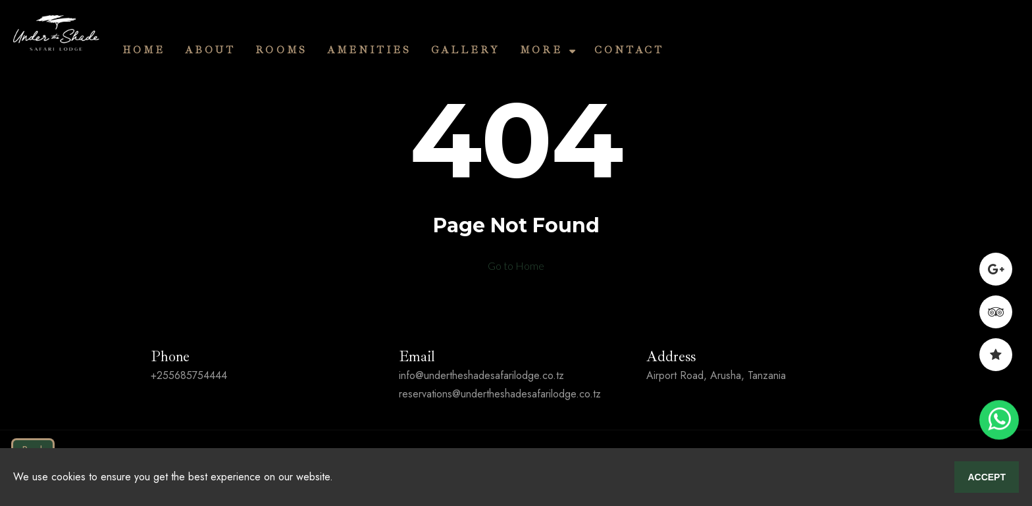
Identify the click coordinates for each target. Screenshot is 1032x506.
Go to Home (516, 265)
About (210, 50)
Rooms (281, 50)
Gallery (465, 50)
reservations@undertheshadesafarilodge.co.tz (500, 393)
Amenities (369, 50)
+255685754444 (189, 375)
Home (143, 50)
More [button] (546, 50)
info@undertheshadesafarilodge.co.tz (481, 375)
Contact (629, 50)
